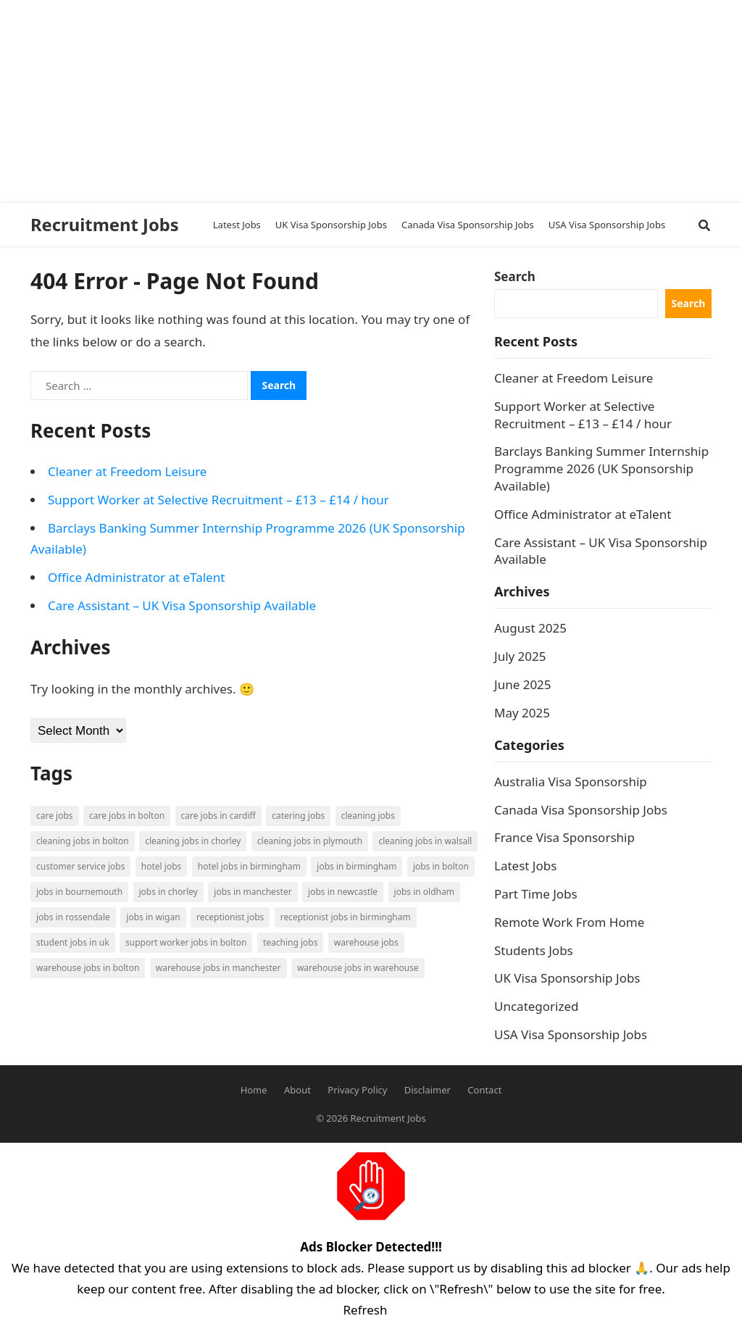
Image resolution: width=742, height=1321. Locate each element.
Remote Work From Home (569, 922)
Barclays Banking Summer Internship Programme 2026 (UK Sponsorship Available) (601, 468)
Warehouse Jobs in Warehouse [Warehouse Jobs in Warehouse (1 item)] (358, 968)
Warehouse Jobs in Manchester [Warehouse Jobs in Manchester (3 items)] (218, 968)
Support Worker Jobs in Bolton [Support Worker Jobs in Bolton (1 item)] (185, 942)
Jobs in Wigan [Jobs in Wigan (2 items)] (153, 917)
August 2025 (530, 628)
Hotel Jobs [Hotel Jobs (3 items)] (161, 866)
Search (514, 276)
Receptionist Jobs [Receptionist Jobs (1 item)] (230, 917)
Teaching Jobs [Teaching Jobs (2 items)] (290, 942)
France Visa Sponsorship (564, 837)
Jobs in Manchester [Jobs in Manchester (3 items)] (252, 891)
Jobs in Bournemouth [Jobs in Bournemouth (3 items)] (79, 891)
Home (254, 1089)
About (297, 1089)
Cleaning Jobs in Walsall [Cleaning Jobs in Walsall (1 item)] (425, 841)
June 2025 (522, 684)
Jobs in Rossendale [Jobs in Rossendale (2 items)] (73, 917)
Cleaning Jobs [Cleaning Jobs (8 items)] (368, 815)
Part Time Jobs (536, 893)
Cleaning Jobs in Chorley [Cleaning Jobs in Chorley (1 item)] (193, 841)
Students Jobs (533, 950)
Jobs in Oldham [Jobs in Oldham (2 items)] (424, 891)
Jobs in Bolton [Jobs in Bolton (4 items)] (441, 866)
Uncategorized (536, 1006)
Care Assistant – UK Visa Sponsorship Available (182, 605)
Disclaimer (427, 1089)
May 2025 (522, 712)
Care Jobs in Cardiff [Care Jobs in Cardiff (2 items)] (218, 815)
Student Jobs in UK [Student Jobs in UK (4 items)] (72, 942)
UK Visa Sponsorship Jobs (567, 978)
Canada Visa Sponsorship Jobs (580, 809)
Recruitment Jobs (104, 224)
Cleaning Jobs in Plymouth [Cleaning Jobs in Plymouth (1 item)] (309, 841)
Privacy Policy (357, 1089)
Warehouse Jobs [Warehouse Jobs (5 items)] (366, 942)
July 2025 (520, 656)
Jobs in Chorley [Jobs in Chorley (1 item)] (168, 891)
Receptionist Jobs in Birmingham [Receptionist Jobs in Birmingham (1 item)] (345, 917)
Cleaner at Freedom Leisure (127, 471)
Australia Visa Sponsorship (570, 781)
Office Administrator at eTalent (136, 577)
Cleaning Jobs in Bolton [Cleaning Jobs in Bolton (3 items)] (82, 841)
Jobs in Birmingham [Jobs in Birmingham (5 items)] (356, 866)
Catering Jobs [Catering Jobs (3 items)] (298, 815)
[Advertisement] (365, 101)
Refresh (365, 1309)
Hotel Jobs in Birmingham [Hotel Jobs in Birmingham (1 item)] (249, 866)
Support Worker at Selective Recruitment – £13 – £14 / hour (218, 499)
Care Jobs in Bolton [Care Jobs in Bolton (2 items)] (126, 815)
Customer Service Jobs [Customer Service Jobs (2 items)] (80, 866)
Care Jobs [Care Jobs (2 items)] (54, 815)
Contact (484, 1089)
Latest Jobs (525, 865)
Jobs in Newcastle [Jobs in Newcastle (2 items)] (343, 891)
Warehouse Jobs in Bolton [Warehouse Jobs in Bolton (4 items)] (87, 968)
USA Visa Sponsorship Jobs (570, 1034)
